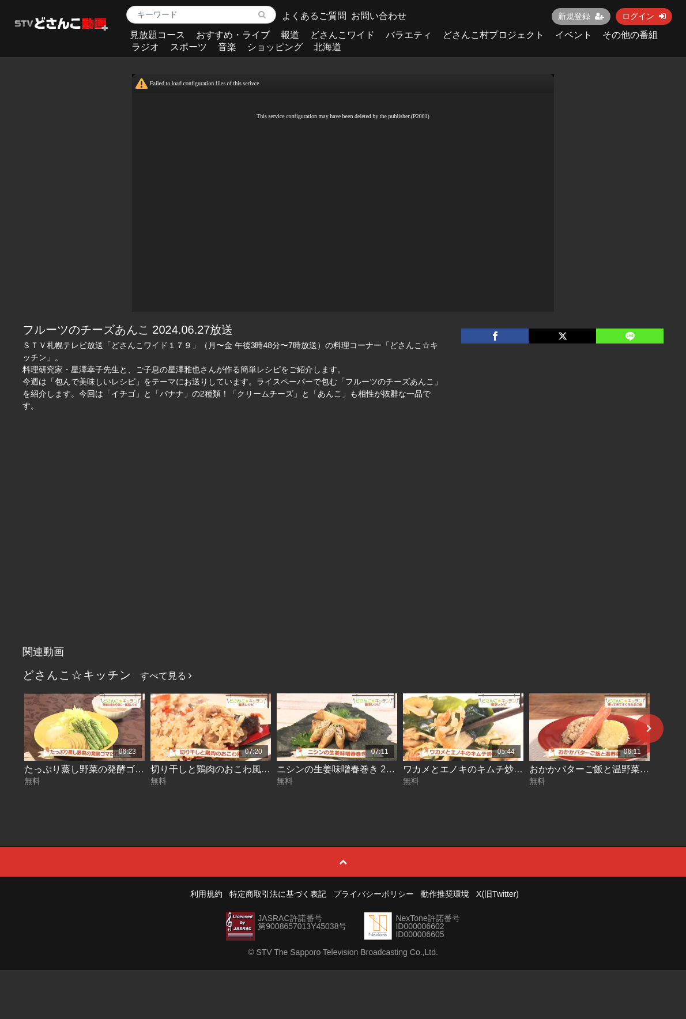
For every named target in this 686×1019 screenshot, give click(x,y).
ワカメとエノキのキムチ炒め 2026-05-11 (487, 769)
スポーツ (188, 47)
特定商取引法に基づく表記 (277, 894)
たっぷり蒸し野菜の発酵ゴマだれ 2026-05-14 (118, 769)
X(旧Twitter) (497, 894)
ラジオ (145, 47)
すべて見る (166, 676)
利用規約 (206, 894)
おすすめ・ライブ (233, 35)
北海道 (327, 47)
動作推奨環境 (445, 894)
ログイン (644, 16)
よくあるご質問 (314, 16)
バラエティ (409, 35)
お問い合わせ (378, 16)
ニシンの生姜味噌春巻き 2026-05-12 (352, 769)
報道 (290, 35)
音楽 (227, 47)
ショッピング (275, 47)
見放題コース (157, 35)
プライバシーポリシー (373, 894)
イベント (573, 35)
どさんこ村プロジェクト (493, 35)
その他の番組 (630, 35)
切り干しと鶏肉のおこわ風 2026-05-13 (230, 769)
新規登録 (581, 16)
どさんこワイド (342, 35)
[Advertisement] (343, 554)
